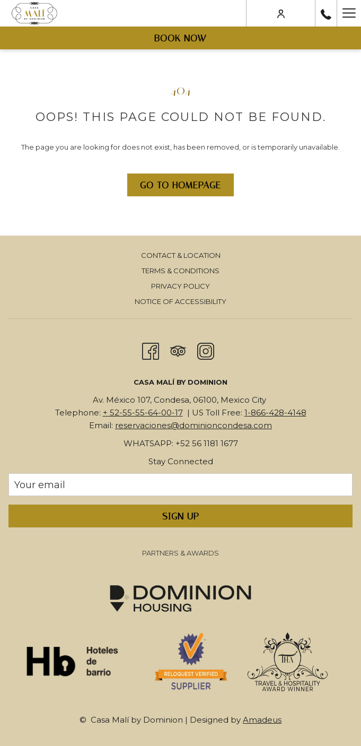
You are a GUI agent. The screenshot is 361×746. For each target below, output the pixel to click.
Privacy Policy (180, 286)
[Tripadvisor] (178, 350)
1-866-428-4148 (275, 412)
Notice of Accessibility (180, 301)
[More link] (349, 13)
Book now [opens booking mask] (180, 38)
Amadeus (262, 720)
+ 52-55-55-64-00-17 (143, 412)
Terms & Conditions (180, 270)
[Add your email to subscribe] (180, 484)
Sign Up (180, 516)
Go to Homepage (180, 185)
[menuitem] (180, 256)
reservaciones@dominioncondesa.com (193, 425)
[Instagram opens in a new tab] (205, 350)
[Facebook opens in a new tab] (150, 350)
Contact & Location (181, 255)
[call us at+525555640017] (326, 13)
